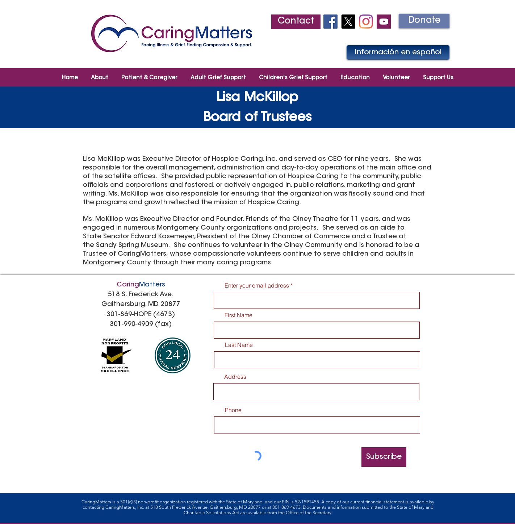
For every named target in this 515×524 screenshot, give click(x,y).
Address (235, 377)
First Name (238, 315)
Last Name (239, 345)
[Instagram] (366, 21)
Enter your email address (257, 285)
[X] (348, 21)
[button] (149, 75)
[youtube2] (384, 21)
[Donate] (424, 21)
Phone (233, 410)
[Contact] (296, 21)
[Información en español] (398, 52)
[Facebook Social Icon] (330, 21)
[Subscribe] (383, 457)
